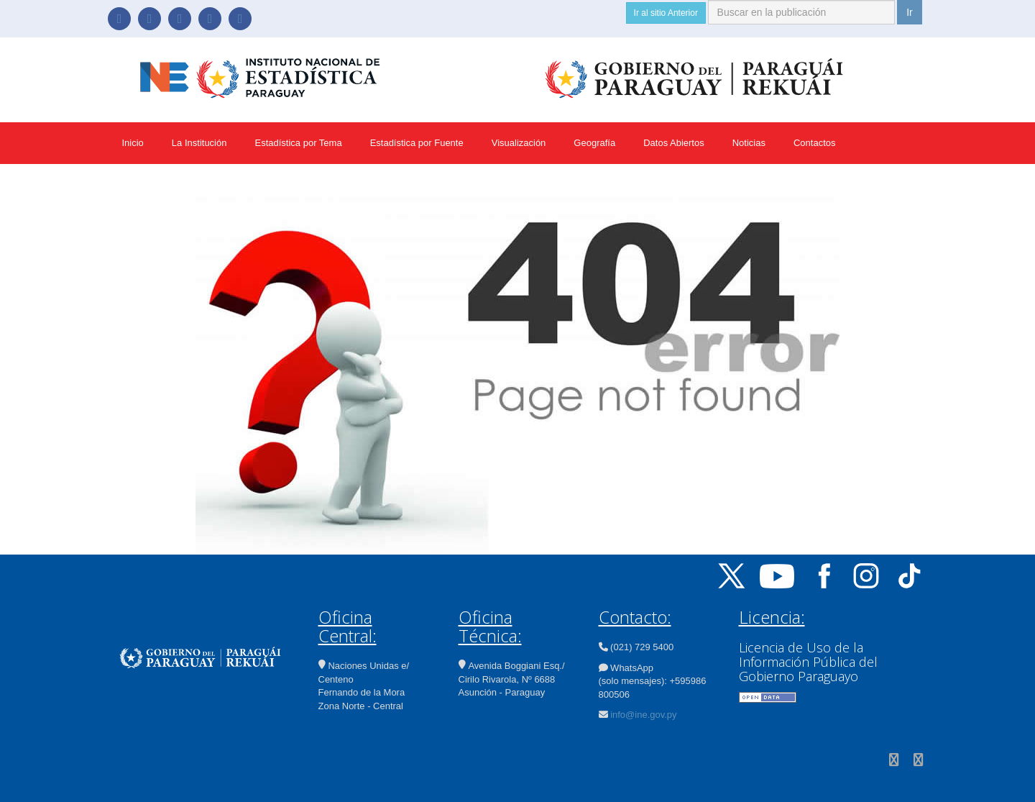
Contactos (815, 142)
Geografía (594, 142)
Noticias (748, 142)
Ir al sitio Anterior (666, 13)
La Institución (199, 142)
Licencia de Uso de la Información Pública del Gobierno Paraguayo (808, 662)
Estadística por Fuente (417, 142)
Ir (909, 12)
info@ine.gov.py (643, 714)
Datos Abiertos (673, 142)
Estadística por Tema (297, 142)
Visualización (519, 142)
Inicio (133, 142)
